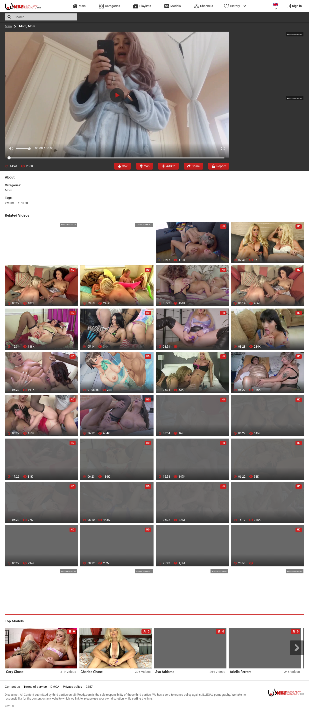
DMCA (54, 686)
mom (8, 190)
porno (24, 203)
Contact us (12, 686)
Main (8, 26)
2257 (89, 686)
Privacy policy (72, 686)
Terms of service (35, 686)
